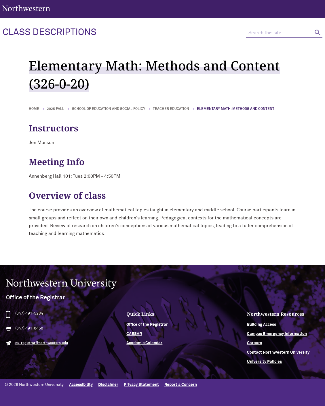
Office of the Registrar (147, 327)
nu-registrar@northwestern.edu (41, 345)
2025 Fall (55, 109)
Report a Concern (180, 385)
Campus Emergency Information (277, 336)
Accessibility (81, 385)
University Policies (264, 364)
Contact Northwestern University (278, 355)
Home (34, 109)
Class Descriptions (49, 32)
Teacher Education (171, 109)
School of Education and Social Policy (108, 109)
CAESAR (134, 336)
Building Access (261, 327)
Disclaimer (108, 385)
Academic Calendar (144, 346)
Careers (254, 346)
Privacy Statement (141, 385)
